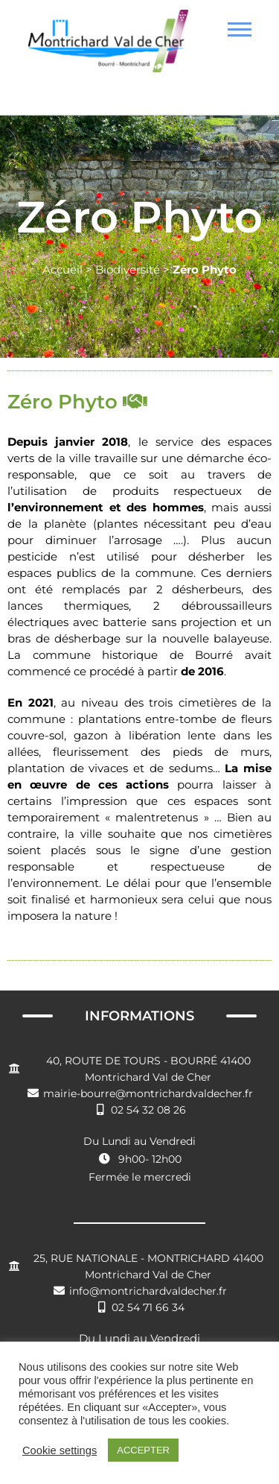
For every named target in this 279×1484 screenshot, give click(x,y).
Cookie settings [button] (59, 1450)
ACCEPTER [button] (143, 1450)
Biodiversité (127, 269)
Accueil (62, 269)
